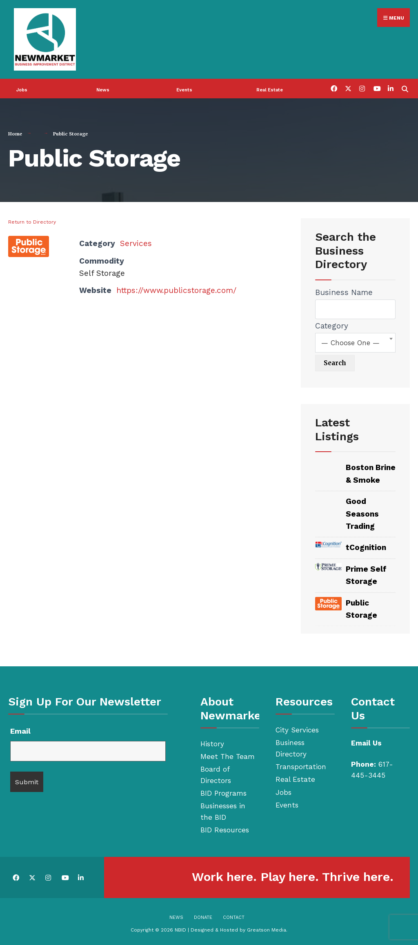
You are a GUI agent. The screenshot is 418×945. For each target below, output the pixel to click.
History (212, 743)
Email (20, 729)
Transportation (301, 765)
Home (15, 132)
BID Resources (224, 829)
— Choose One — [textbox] (350, 341)
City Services (297, 729)
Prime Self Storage (366, 574)
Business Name (344, 291)
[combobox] (355, 341)
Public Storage (361, 608)
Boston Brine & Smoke (371, 472)
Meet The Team (227, 755)
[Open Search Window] (405, 87)
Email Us (366, 742)
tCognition (366, 546)
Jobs (21, 88)
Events (184, 88)
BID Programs (223, 792)
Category (331, 324)
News (102, 88)
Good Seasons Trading (362, 512)
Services (136, 242)
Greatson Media (266, 929)
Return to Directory (32, 221)
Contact (234, 916)
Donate (203, 916)
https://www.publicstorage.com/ (176, 289)
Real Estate (269, 88)
